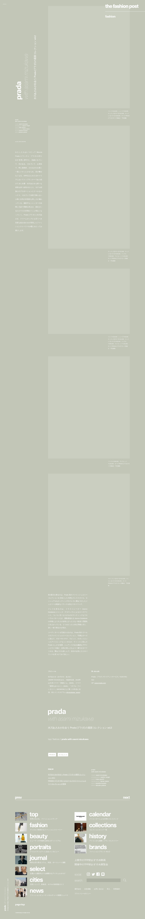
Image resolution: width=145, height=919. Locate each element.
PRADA (52, 754)
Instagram (88, 874)
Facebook (98, 874)
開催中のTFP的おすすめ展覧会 (91, 864)
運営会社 (78, 889)
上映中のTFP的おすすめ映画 (90, 860)
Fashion (110, 16)
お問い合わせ (99, 889)
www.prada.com (100, 683)
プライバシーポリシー (83, 893)
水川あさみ (63, 754)
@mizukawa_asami (73, 692)
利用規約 (117, 889)
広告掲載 (87, 889)
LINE (103, 874)
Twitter (93, 874)
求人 (108, 889)
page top (20, 904)
